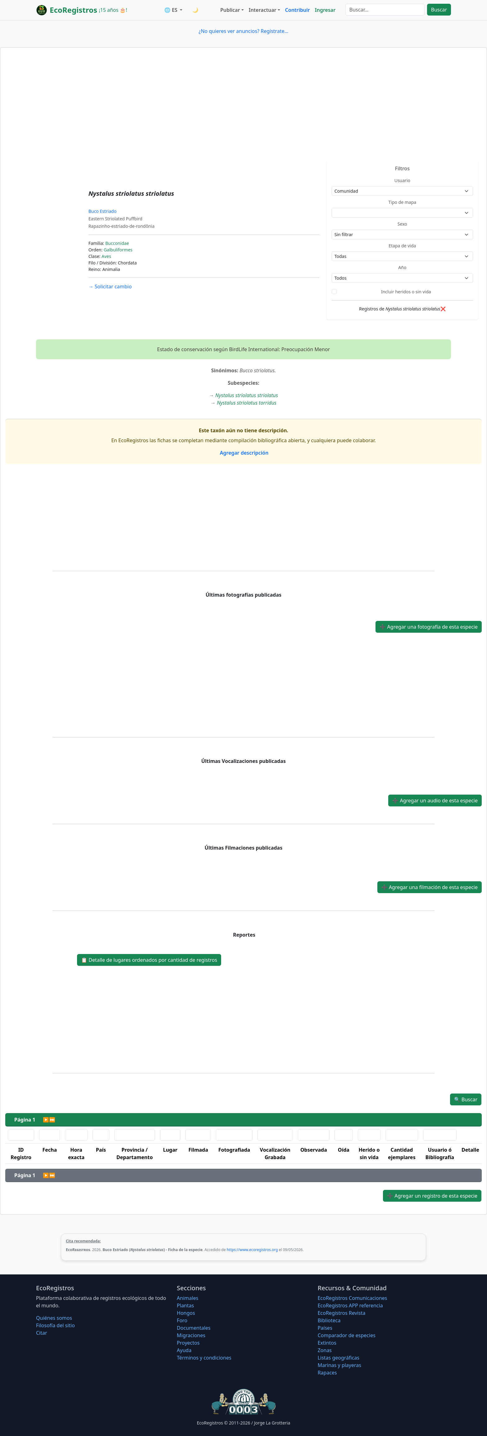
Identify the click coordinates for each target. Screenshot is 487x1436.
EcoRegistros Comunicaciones (352, 1298)
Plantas (185, 1305)
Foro (182, 1320)
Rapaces (327, 1372)
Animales (187, 1298)
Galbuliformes (118, 250)
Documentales (193, 1327)
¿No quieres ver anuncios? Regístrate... (243, 31)
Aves (106, 256)
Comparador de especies (346, 1335)
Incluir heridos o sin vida (406, 292)
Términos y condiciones (204, 1357)
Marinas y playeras (339, 1365)
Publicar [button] (230, 10)
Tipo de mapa (402, 202)
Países (325, 1327)
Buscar (439, 9)
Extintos (327, 1342)
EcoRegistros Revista (342, 1313)
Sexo (402, 224)
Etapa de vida (402, 246)
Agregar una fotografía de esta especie (429, 626)
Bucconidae (117, 243)
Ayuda (184, 1350)
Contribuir (297, 10)
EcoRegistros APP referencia (350, 1305)
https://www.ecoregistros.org (252, 1249)
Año (402, 267)
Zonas (325, 1350)
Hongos (186, 1313)
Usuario (402, 180)
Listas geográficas (338, 1357)
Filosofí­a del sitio (55, 1325)
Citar (41, 1332)
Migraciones (191, 1335)
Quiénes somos (54, 1317)
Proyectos (188, 1342)
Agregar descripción (244, 452)
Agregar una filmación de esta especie (429, 887)
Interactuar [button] (262, 10)
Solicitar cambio (110, 286)
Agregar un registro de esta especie (432, 1195)
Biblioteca (329, 1320)
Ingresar (325, 10)
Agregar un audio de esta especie (435, 800)
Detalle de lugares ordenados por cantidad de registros (149, 960)
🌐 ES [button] (171, 10)
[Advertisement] (243, 114)
